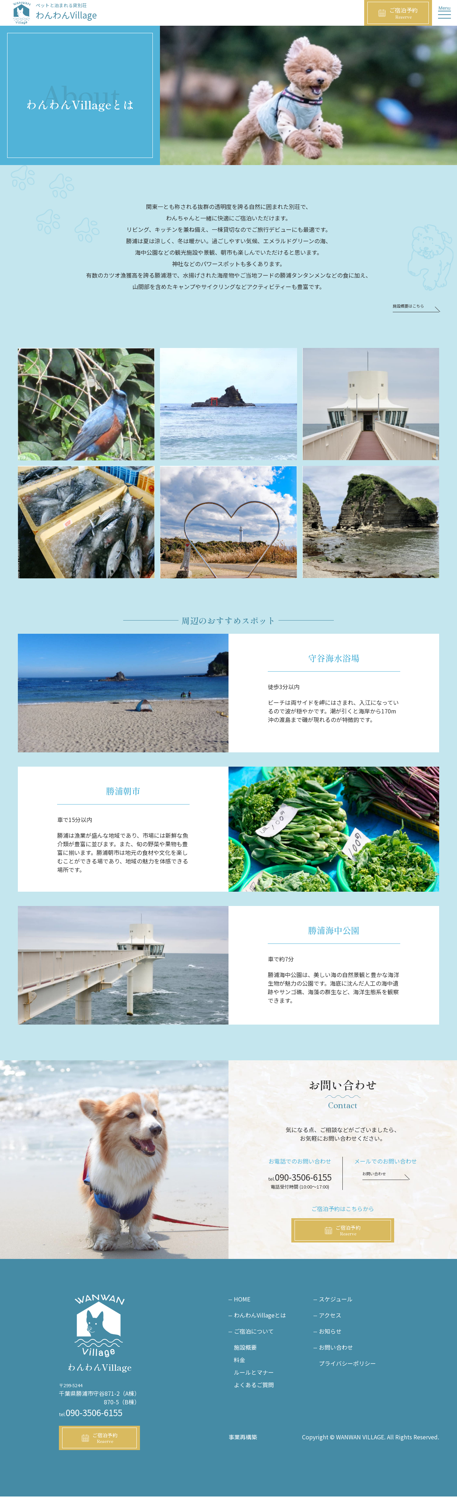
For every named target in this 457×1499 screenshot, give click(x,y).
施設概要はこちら (411, 306)
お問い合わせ (376, 1174)
